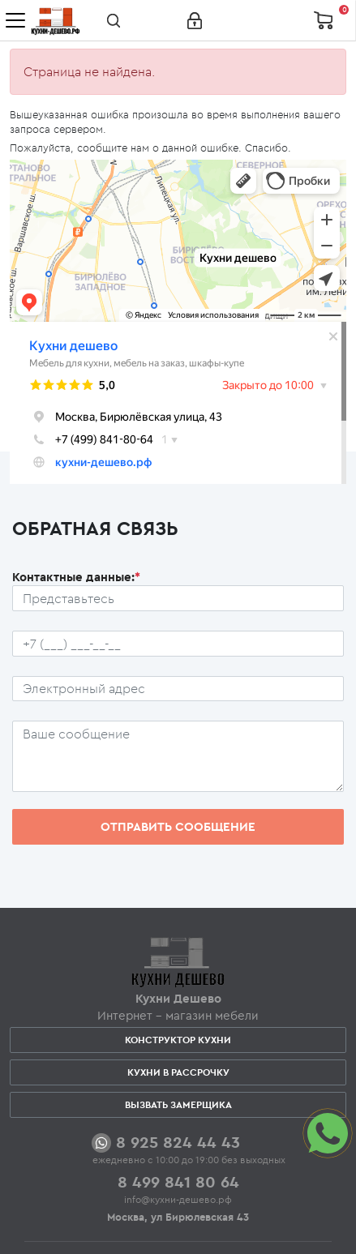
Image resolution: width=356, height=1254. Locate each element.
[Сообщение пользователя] (178, 756)
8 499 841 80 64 (178, 1181)
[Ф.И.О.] (178, 598)
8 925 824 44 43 (178, 1142)
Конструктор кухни (178, 1040)
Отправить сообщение (178, 826)
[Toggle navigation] (15, 20)
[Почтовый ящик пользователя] (178, 689)
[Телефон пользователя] (178, 644)
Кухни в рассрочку (178, 1072)
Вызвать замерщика (178, 1104)
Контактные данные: (76, 576)
